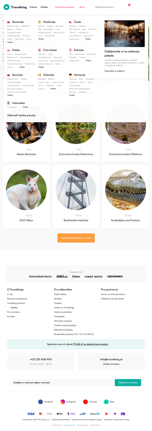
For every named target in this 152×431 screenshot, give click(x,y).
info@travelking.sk (111, 359)
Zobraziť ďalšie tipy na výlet (76, 238)
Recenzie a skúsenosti (17, 298)
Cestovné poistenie (63, 312)
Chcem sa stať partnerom (113, 294)
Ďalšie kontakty (111, 364)
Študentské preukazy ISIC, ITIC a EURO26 (74, 334)
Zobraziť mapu (11, 68)
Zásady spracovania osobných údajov (87, 420)
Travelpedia (18, 20)
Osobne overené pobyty (65, 325)
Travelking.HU (82, 425)
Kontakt (11, 316)
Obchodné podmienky (61, 420)
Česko (32, 20)
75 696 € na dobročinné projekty (90, 344)
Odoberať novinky (128, 382)
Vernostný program (63, 321)
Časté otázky (60, 294)
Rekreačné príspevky (63, 330)
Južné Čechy (48, 20)
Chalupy (58, 303)
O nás (10, 294)
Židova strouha (67, 20)
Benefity (58, 298)
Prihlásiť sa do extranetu (112, 298)
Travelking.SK (69, 425)
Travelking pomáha (16, 303)
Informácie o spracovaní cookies (116, 420)
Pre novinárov (13, 312)
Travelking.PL (95, 425)
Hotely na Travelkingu (64, 307)
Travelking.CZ (57, 425)
